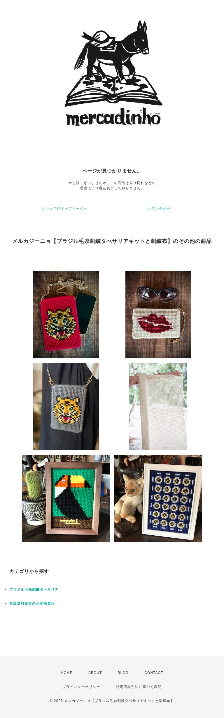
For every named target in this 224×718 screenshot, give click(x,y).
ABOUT (95, 673)
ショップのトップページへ (65, 209)
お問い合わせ (159, 209)
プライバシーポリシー (81, 687)
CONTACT (153, 673)
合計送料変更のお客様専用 (32, 603)
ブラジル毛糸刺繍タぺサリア (34, 590)
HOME (67, 673)
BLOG (123, 673)
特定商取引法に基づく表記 (139, 687)
